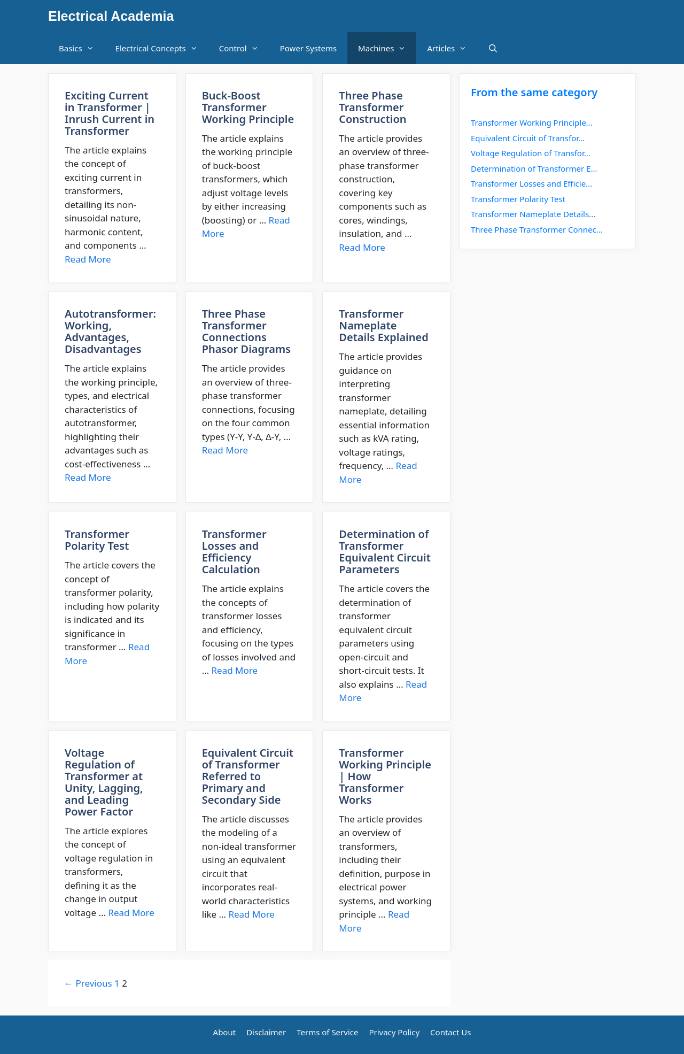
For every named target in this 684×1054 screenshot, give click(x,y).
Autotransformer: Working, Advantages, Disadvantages (110, 331)
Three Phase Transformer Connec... (537, 229)
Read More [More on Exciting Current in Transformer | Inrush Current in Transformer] (88, 259)
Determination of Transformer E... (534, 168)
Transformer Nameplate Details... (533, 214)
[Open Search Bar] (493, 48)
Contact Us (450, 1032)
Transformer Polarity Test (97, 540)
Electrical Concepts (161, 48)
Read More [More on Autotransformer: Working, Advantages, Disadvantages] (88, 477)
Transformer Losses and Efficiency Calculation (234, 551)
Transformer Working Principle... (532, 122)
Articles (452, 48)
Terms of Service (327, 1032)
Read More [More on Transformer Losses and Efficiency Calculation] (235, 670)
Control (244, 48)
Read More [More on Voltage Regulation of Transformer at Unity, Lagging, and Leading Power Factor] (131, 912)
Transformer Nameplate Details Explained (383, 325)
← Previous (88, 983)
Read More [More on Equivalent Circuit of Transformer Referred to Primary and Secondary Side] (251, 914)
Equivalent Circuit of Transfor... (528, 138)
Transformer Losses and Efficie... (531, 183)
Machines (387, 48)
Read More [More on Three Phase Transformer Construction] (362, 247)
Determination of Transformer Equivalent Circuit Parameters (384, 551)
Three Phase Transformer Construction (372, 107)
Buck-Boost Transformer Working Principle (248, 107)
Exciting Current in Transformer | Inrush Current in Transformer (109, 113)
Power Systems (308, 48)
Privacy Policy (394, 1032)
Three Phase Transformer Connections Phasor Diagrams (246, 331)
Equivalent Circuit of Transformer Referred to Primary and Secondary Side (247, 776)
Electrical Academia (111, 16)
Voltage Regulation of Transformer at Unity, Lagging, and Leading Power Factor (104, 782)
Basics (82, 48)
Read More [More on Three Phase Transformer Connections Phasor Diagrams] (225, 450)
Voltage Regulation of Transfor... (530, 153)
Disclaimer (266, 1032)
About (224, 1032)
